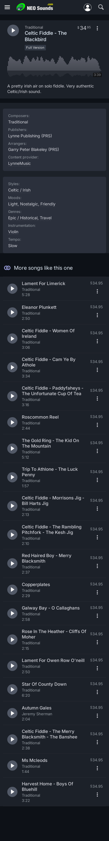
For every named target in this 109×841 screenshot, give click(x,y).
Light (13, 203)
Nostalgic (29, 203)
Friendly (48, 203)
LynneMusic (19, 163)
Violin (13, 231)
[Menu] (7, 7)
